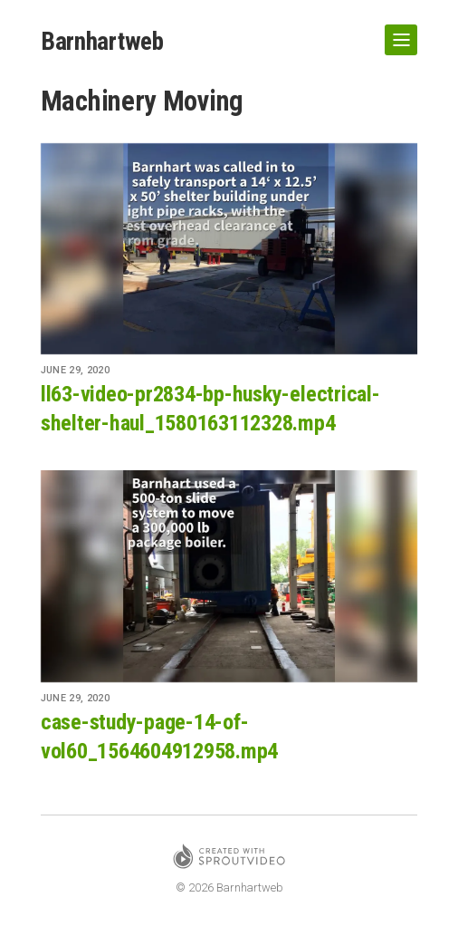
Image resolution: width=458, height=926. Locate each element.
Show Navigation (397, 32)
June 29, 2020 (75, 371)
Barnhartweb (104, 41)
